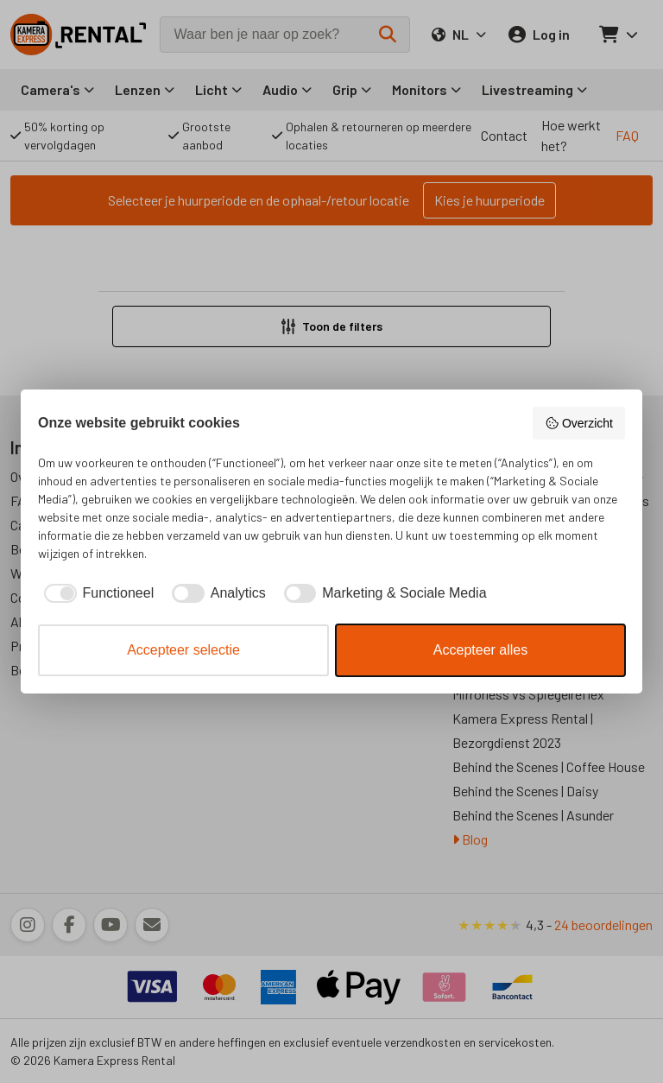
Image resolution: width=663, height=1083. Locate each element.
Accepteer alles (480, 650)
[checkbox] (96, 593)
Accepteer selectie (183, 650)
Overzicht (579, 423)
